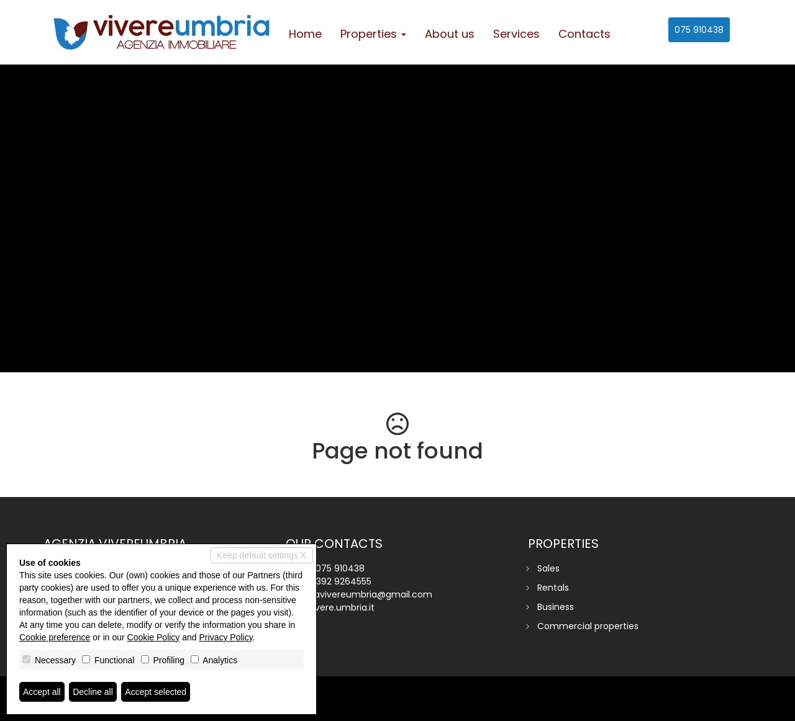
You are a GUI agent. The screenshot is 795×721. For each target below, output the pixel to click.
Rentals (553, 587)
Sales (548, 568)
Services (516, 34)
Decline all (93, 692)
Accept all (42, 692)
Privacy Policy (226, 637)
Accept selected (155, 692)
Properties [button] (373, 34)
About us (450, 34)
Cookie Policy (153, 637)
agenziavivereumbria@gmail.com (359, 594)
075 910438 (699, 30)
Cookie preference (54, 637)
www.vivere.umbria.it (330, 607)
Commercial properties (587, 626)
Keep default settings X (261, 555)
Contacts (584, 34)
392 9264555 (343, 581)
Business (555, 607)
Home (305, 34)
